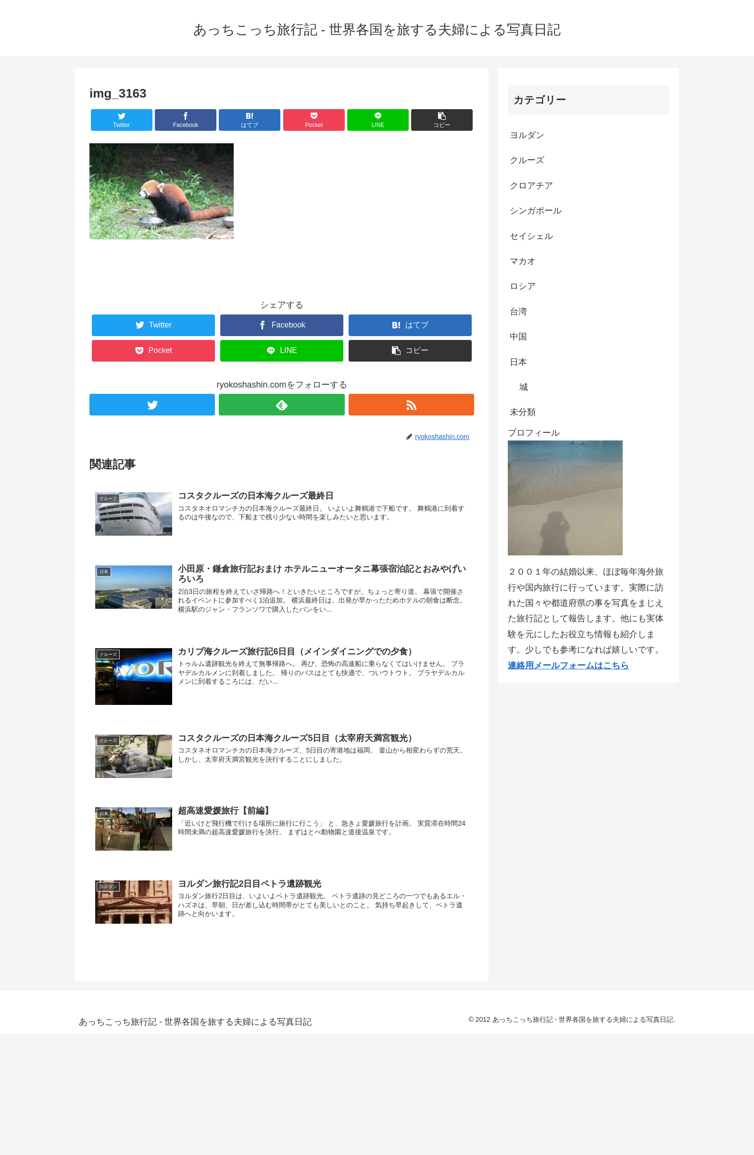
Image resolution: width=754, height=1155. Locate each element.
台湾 (518, 311)
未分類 (523, 412)
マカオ (523, 261)
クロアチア (531, 185)
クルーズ (527, 160)
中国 (518, 336)
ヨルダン (527, 135)
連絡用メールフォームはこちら (568, 665)
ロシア (523, 286)
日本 (518, 362)
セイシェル (531, 236)
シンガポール (536, 210)
